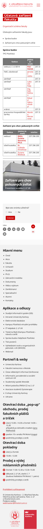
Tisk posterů (11, 342)
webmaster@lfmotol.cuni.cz (15, 503)
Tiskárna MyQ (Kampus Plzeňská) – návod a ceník (21, 333)
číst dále (21, 175)
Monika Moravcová (30, 115)
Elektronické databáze (15, 320)
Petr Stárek (30, 67)
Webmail (9, 351)
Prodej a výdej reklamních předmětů (19, 462)
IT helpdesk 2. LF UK (14, 328)
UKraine (9, 396)
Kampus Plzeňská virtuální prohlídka (21, 324)
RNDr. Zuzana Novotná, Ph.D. (22, 139)
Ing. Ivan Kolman (30, 92)
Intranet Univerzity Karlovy (17, 317)
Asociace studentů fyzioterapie (19, 389)
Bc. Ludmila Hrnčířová (22, 147)
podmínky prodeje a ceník (17, 438)
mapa (34, 434)
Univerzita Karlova (13, 364)
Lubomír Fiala (29, 83)
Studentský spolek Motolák (17, 382)
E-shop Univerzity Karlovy (17, 393)
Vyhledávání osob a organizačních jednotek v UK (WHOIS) (20, 346)
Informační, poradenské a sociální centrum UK (20, 376)
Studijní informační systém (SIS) (19, 313)
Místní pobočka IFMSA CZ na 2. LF (20, 385)
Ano (10, 212)
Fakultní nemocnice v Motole (18, 368)
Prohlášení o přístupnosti (14, 489)
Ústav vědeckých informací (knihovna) (22, 372)
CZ (33, 226)
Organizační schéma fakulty (15, 26)
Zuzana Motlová (21, 153)
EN (33, 232)
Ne (19, 212)
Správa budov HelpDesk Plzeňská (20, 338)
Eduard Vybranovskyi (29, 102)
